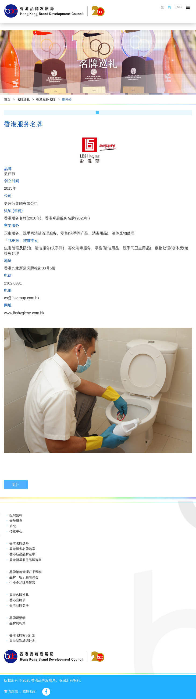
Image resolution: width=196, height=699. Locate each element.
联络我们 (30, 691)
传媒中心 (15, 531)
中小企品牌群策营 (22, 583)
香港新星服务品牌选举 (25, 560)
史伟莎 (67, 99)
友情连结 (11, 691)
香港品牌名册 (19, 605)
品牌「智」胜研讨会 (23, 577)
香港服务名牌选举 (22, 549)
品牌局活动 (17, 618)
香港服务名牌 (45, 99)
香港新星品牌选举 (22, 554)
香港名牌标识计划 (22, 635)
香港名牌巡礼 (19, 595)
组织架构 (15, 515)
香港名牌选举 (19, 543)
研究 (12, 526)
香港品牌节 (17, 600)
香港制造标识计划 (22, 641)
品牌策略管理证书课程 (25, 572)
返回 (16, 484)
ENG (178, 7)
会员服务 (15, 521)
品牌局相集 (17, 623)
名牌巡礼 (23, 99)
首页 (7, 99)
